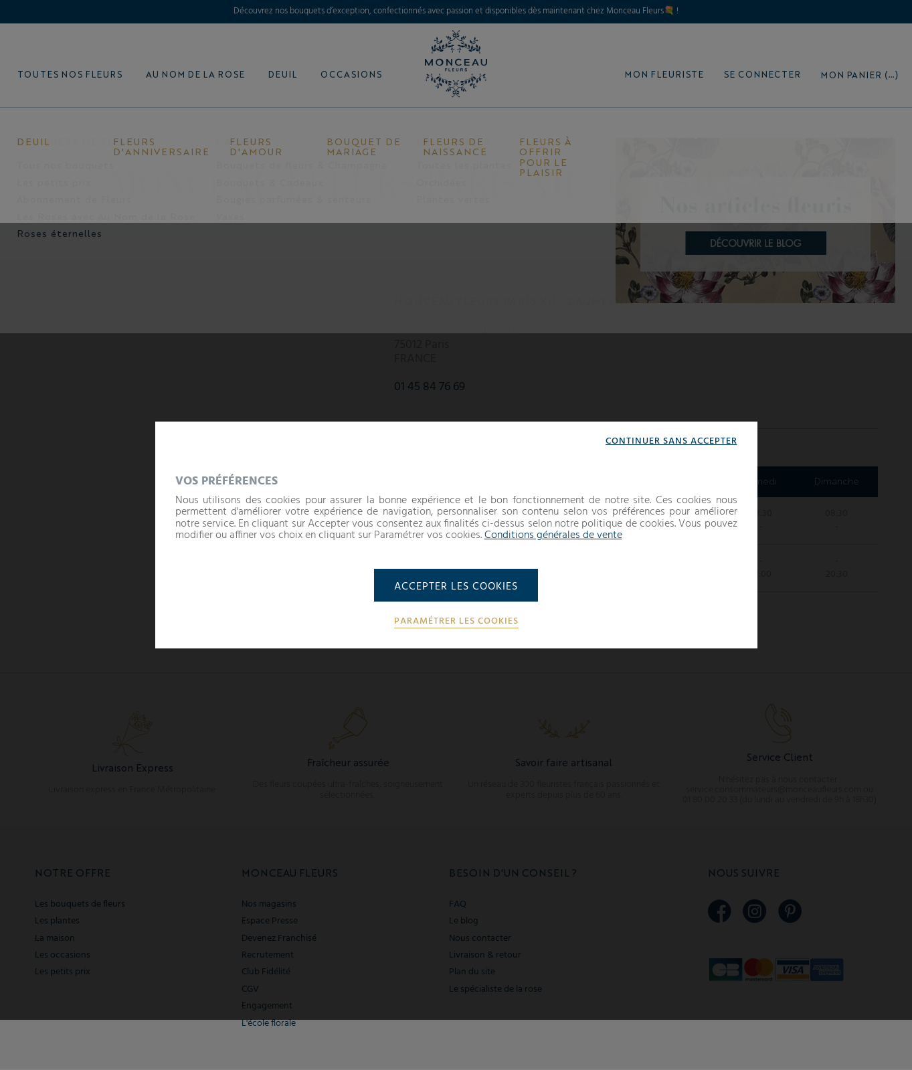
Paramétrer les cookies (456, 622)
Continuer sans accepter (671, 441)
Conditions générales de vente (553, 535)
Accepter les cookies (456, 587)
